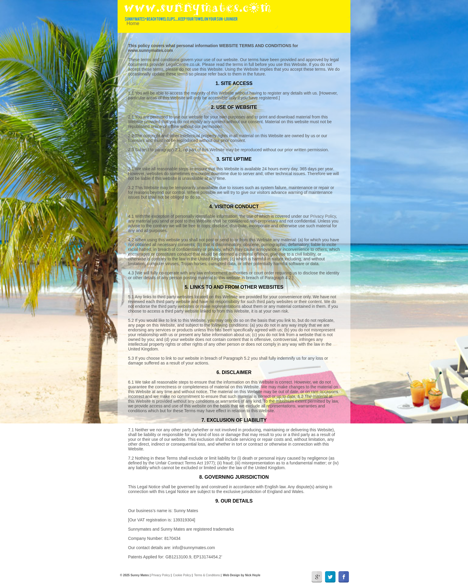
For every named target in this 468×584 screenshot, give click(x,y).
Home (133, 23)
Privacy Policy (323, 216)
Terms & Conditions (207, 575)
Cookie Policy (182, 575)
